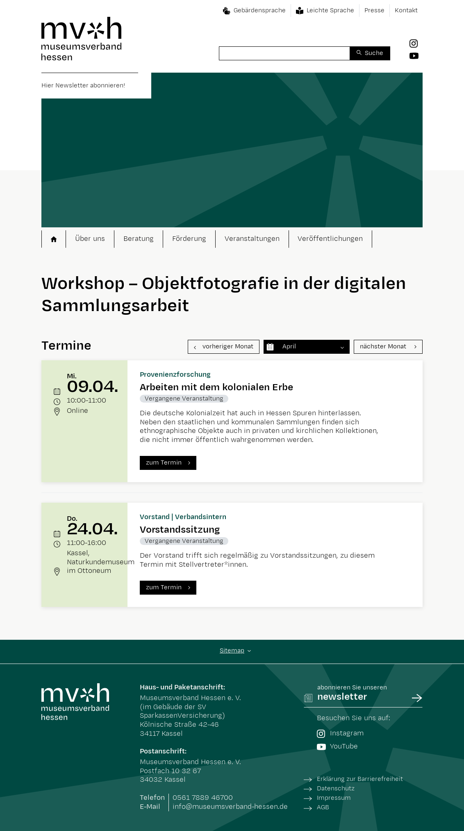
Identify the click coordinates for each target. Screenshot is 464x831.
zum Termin (164, 462)
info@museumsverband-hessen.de (230, 807)
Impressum (334, 798)
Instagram (340, 733)
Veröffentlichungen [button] (330, 239)
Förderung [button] (189, 239)
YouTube (337, 746)
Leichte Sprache (330, 10)
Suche (374, 53)
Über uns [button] (90, 239)
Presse (374, 10)
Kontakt (406, 10)
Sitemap (232, 650)
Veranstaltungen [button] (252, 239)
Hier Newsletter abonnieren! (83, 85)
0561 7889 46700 (203, 798)
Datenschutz (336, 788)
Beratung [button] (138, 239)
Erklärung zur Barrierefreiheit (360, 779)
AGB (323, 807)
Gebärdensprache (260, 10)
